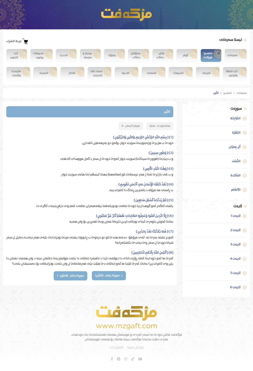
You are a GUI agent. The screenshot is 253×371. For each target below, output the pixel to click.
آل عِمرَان (234, 151)
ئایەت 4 (235, 263)
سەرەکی (241, 97)
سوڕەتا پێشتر (109, 280)
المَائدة (235, 179)
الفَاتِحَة (235, 122)
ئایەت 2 (235, 234)
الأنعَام (235, 194)
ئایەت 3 (235, 248)
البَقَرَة (236, 137)
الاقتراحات (116, 352)
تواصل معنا (135, 352)
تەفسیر (227, 97)
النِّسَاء (236, 165)
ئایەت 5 (235, 277)
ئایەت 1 (235, 220)
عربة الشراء (17, 41)
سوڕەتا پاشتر (70, 280)
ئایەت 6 (235, 291)
